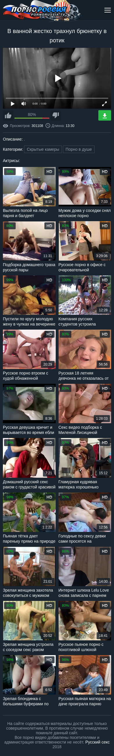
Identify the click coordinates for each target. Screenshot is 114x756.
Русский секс (97, 742)
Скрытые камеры (43, 149)
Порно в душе (79, 149)
